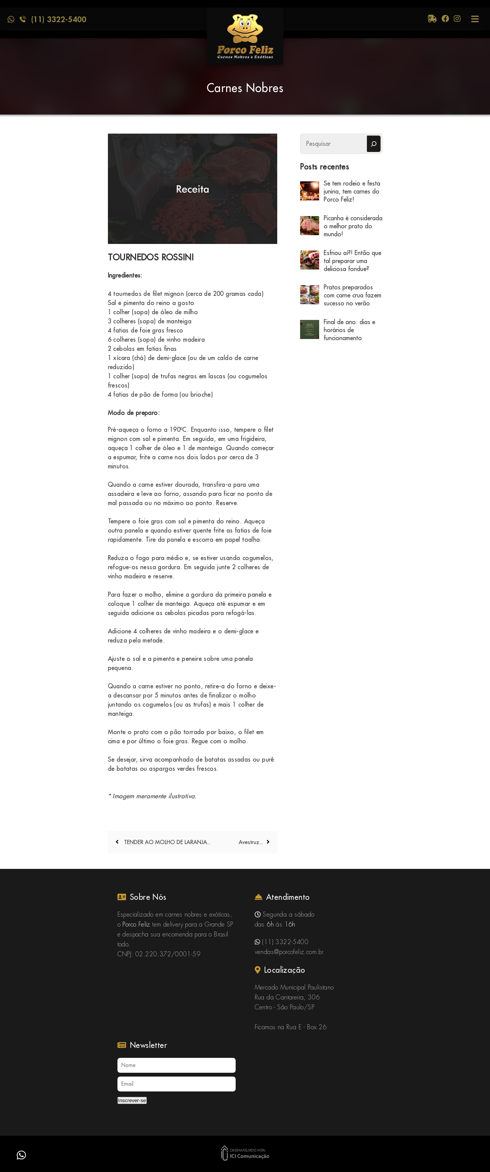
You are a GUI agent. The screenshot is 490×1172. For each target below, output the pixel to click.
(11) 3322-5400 (58, 19)
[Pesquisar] (374, 144)
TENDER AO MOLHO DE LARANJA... (166, 842)
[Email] (176, 1084)
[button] (21, 1155)
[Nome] (176, 1065)
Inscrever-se (132, 1100)
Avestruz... (251, 842)
